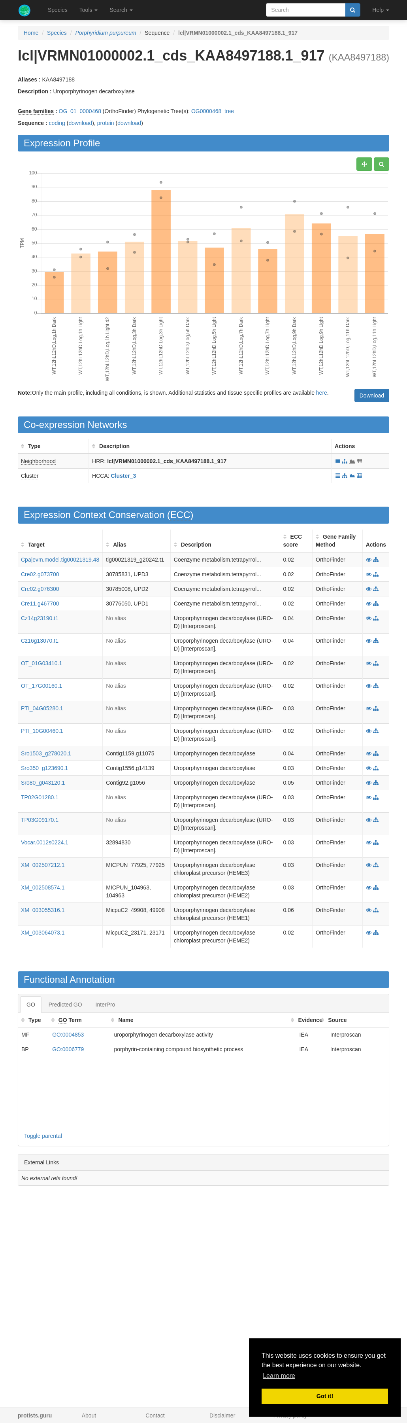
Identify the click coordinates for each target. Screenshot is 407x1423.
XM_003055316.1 (43, 910)
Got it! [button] (325, 1396)
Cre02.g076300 (40, 589)
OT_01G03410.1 (41, 663)
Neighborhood (38, 461)
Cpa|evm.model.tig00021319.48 (60, 559)
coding (57, 123)
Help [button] (380, 10)
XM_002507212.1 (43, 865)
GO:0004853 (68, 1034)
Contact (154, 1415)
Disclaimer (222, 1415)
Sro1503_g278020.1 (46, 753)
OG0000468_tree (212, 111)
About (89, 1415)
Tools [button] (88, 10)
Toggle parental (43, 1136)
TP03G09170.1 (39, 820)
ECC (180, 514)
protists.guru (35, 1415)
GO (30, 1004)
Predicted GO (65, 1004)
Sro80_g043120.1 (43, 783)
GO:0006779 (68, 1049)
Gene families (36, 111)
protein (105, 123)
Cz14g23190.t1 (39, 618)
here (321, 393)
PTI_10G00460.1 (42, 731)
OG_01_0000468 (80, 111)
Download (372, 395)
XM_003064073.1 (43, 932)
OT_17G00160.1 (41, 686)
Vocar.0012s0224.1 (44, 842)
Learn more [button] (279, 1375)
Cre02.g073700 (40, 574)
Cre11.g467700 (40, 603)
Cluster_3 (123, 476)
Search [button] (120, 10)
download (80, 123)
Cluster (29, 476)
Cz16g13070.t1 (39, 641)
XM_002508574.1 (43, 887)
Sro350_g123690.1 (44, 768)
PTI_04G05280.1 (42, 708)
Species (58, 10)
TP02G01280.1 (39, 797)
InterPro (105, 1004)
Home (31, 33)
